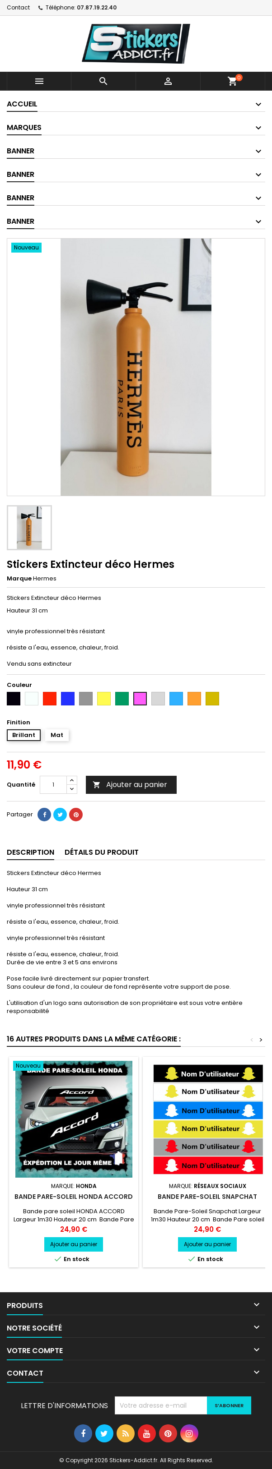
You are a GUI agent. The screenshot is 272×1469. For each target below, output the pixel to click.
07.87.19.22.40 (97, 7)
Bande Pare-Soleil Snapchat (207, 1196)
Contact (18, 7)
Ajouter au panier (130, 784)
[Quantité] (53, 785)
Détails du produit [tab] (102, 852)
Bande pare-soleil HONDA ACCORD (73, 1196)
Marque (19, 579)
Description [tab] (30, 852)
